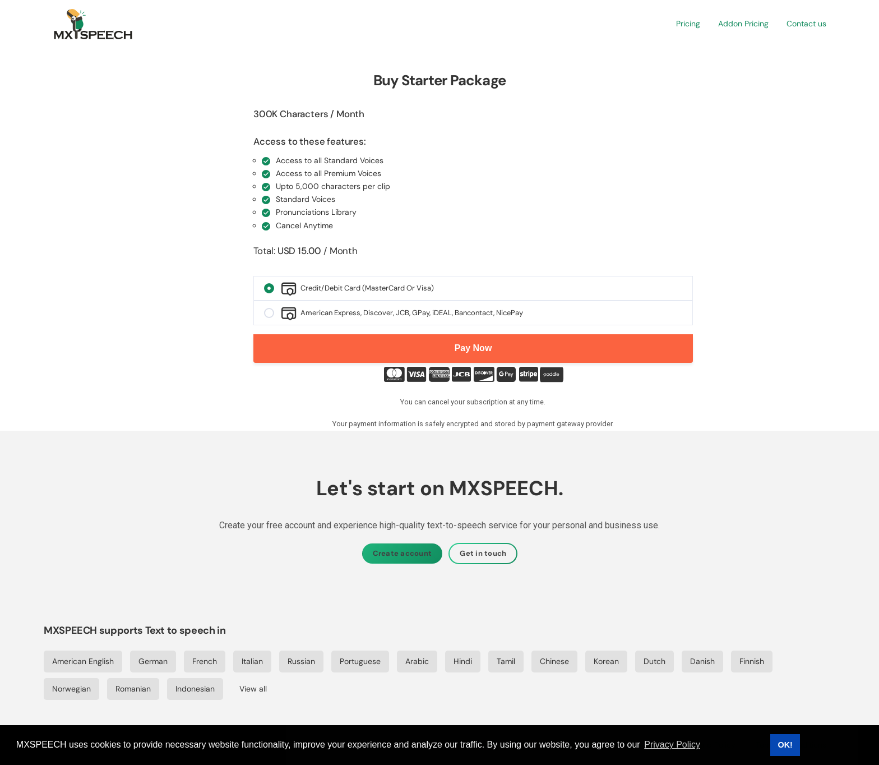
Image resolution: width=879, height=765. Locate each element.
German (153, 661)
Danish (702, 661)
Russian (301, 661)
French (204, 661)
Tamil (506, 661)
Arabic (417, 661)
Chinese (554, 661)
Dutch (654, 661)
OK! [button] (785, 744)
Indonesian (195, 689)
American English (83, 661)
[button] (688, 23)
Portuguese (360, 661)
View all (253, 689)
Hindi (463, 661)
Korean (606, 661)
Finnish (751, 661)
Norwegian (71, 689)
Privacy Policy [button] (672, 744)
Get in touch (483, 553)
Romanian (133, 689)
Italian (252, 661)
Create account (402, 553)
